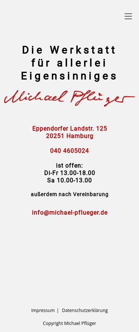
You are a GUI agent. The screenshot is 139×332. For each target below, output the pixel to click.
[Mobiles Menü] (128, 16)
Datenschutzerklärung (85, 310)
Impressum (42, 310)
